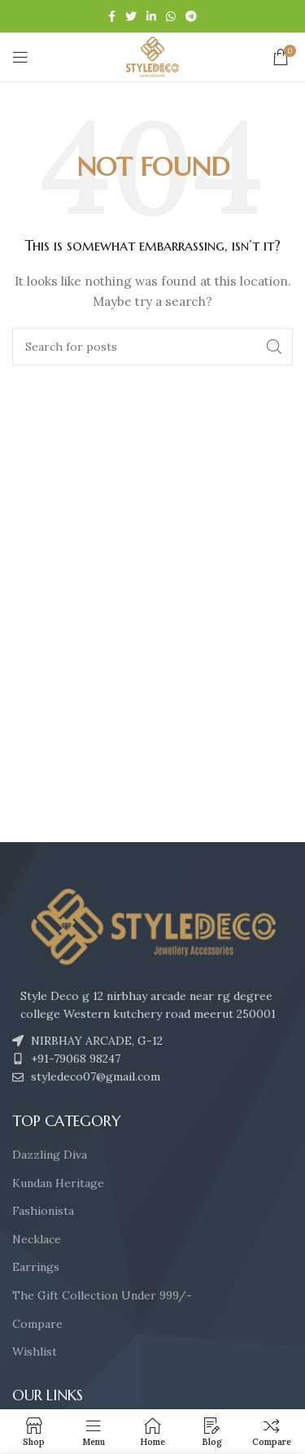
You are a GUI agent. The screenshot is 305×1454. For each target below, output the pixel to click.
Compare (37, 1323)
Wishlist (34, 1351)
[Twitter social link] (131, 16)
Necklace (36, 1239)
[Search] (152, 346)
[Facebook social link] (111, 16)
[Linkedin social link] (151, 16)
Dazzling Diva (49, 1154)
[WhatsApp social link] (171, 16)
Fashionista (43, 1210)
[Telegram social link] (191, 16)
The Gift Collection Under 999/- (102, 1295)
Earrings (35, 1267)
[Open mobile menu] (20, 57)
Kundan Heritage (58, 1183)
